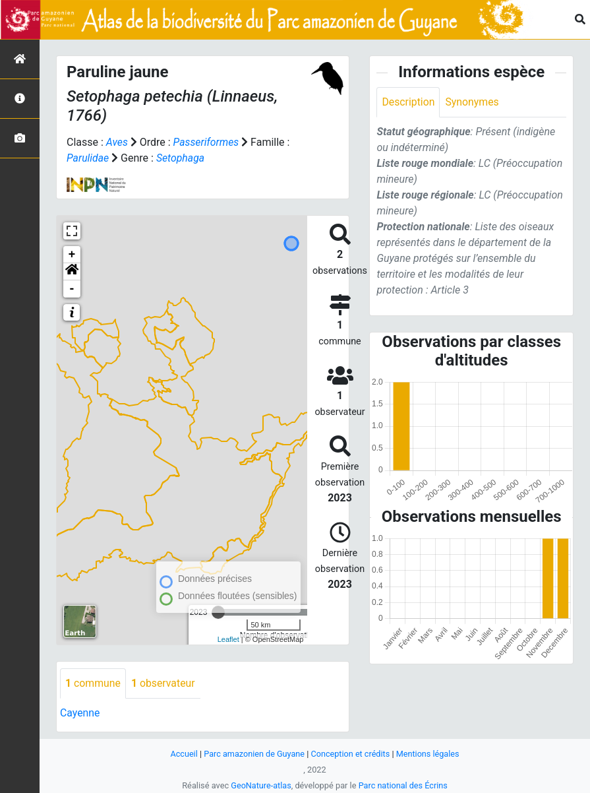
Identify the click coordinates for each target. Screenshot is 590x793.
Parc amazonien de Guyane (253, 754)
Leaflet (228, 639)
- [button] (72, 289)
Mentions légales (429, 754)
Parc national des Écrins (403, 785)
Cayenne (80, 713)
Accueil (182, 754)
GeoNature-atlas (260, 785)
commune (93, 683)
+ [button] (72, 255)
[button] (71, 271)
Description (408, 102)
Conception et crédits (350, 754)
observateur (164, 683)
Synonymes (473, 102)
